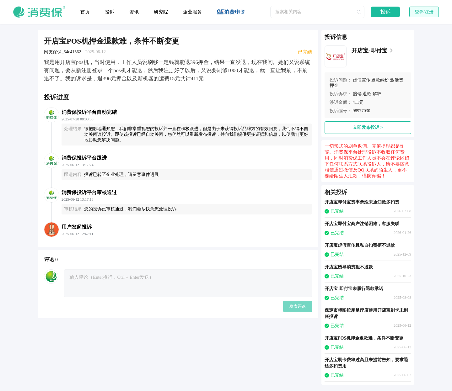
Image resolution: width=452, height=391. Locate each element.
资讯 (134, 11)
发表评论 (297, 306)
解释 (377, 94)
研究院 (161, 11)
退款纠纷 (380, 80)
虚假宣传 (361, 80)
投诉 (109, 11)
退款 (367, 94)
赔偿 (357, 94)
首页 (85, 11)
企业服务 (192, 11)
